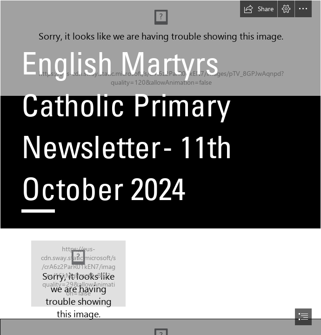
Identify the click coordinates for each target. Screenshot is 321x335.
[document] (160, 167)
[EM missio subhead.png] (78, 273)
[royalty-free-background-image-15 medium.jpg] (160, 114)
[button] (258, 8)
